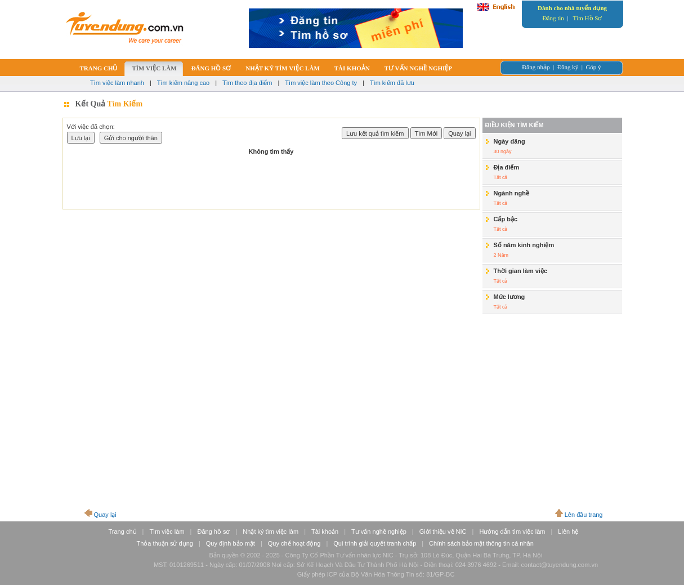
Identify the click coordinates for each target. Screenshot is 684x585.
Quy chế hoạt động (294, 543)
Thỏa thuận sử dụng (165, 543)
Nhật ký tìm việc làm (270, 531)
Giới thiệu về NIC (443, 531)
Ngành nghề (511, 193)
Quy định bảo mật (230, 543)
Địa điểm (507, 167)
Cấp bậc (506, 219)
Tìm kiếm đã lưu (392, 82)
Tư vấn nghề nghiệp (378, 531)
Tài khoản (324, 531)
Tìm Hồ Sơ (587, 18)
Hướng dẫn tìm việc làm (512, 531)
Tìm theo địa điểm (247, 82)
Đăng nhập (535, 67)
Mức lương (509, 296)
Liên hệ (568, 531)
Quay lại (105, 514)
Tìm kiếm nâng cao (183, 82)
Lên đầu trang (584, 514)
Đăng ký (568, 67)
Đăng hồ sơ (213, 531)
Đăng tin (553, 18)
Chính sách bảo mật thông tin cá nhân (481, 543)
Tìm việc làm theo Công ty (321, 82)
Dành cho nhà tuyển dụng (572, 8)
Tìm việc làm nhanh (117, 82)
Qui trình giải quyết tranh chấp (374, 543)
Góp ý (593, 67)
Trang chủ (123, 531)
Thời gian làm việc (521, 270)
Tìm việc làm (166, 531)
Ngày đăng (509, 141)
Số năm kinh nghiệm (524, 245)
